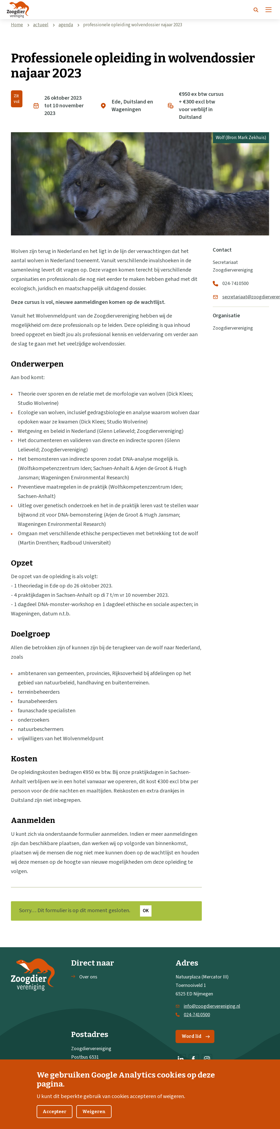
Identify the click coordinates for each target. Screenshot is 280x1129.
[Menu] (268, 9)
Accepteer (54, 1119)
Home (17, 25)
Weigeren (94, 1119)
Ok (146, 911)
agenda (66, 25)
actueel (40, 25)
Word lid (196, 1036)
